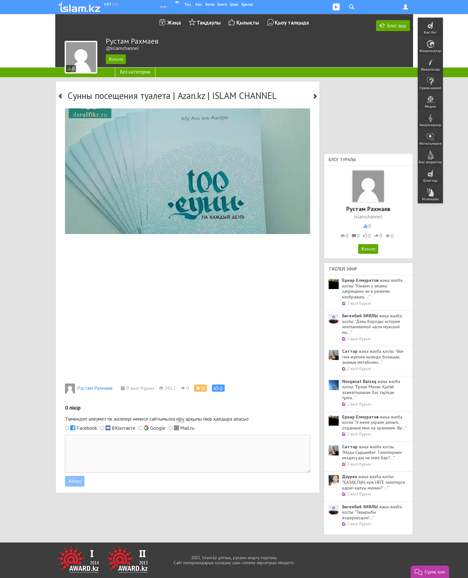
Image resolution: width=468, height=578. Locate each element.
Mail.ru (187, 427)
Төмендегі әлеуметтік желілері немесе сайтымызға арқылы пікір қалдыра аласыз (157, 419)
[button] (218, 388)
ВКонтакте (123, 427)
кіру (180, 419)
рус (115, 3)
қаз (107, 3)
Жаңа (174, 22)
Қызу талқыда (292, 22)
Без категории (135, 71)
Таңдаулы (208, 22)
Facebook (87, 427)
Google (157, 427)
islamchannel (368, 216)
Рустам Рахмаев (89, 388)
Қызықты (247, 22)
